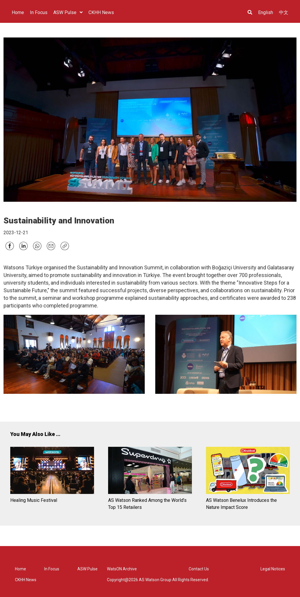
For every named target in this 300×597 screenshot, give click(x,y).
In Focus (51, 569)
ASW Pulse (87, 569)
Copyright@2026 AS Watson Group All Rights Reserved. (158, 579)
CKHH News (25, 579)
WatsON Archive (122, 569)
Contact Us (199, 569)
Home (20, 569)
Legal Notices (272, 569)
